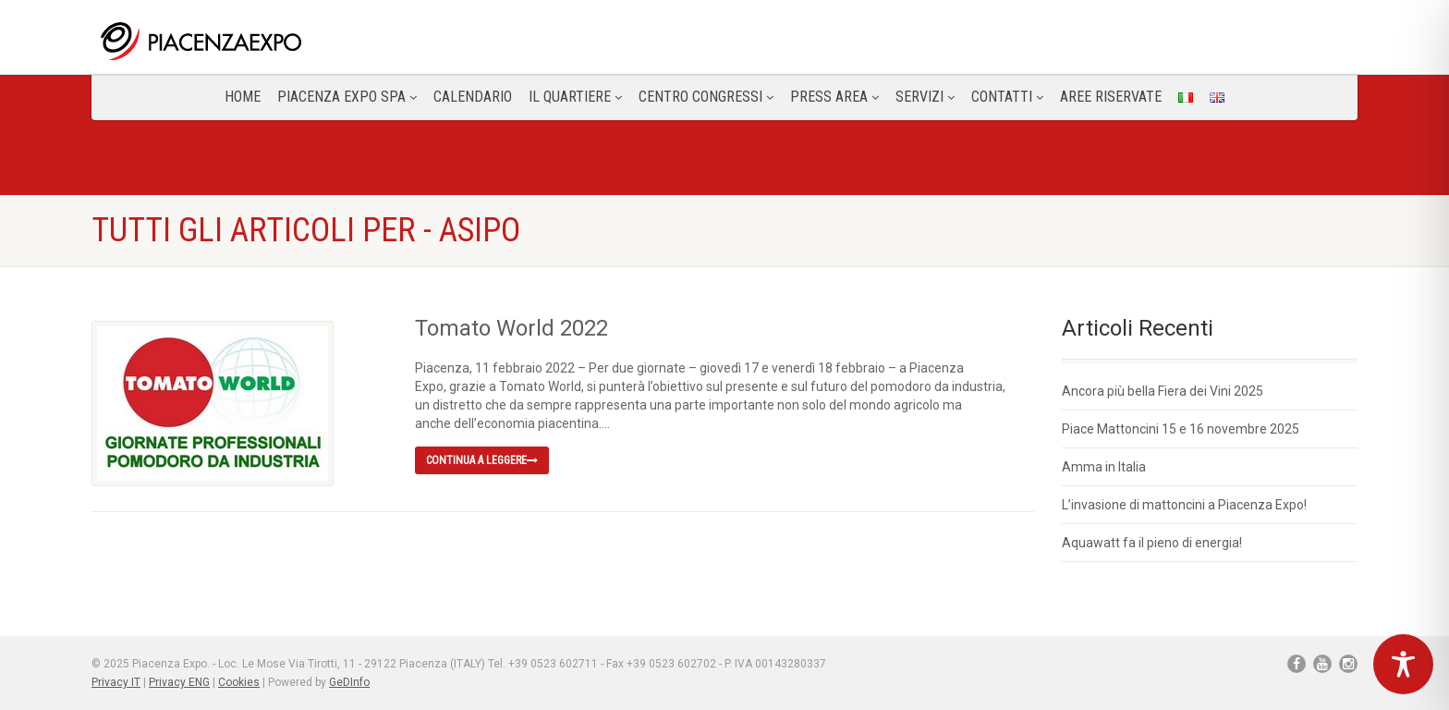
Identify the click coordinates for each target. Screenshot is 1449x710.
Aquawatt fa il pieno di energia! (1152, 542)
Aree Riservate (1111, 96)
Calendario (472, 96)
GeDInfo (349, 682)
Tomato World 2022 (511, 328)
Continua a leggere (482, 460)
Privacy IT (115, 682)
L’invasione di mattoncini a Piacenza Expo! (1184, 504)
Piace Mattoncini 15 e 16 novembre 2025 (1180, 429)
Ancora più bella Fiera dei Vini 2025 (1162, 391)
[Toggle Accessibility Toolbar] (1403, 664)
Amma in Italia (1104, 466)
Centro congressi (706, 96)
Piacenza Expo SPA (347, 96)
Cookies (239, 682)
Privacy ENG (179, 682)
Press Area (834, 96)
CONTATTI (1007, 96)
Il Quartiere (575, 96)
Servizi (925, 96)
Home (243, 96)
